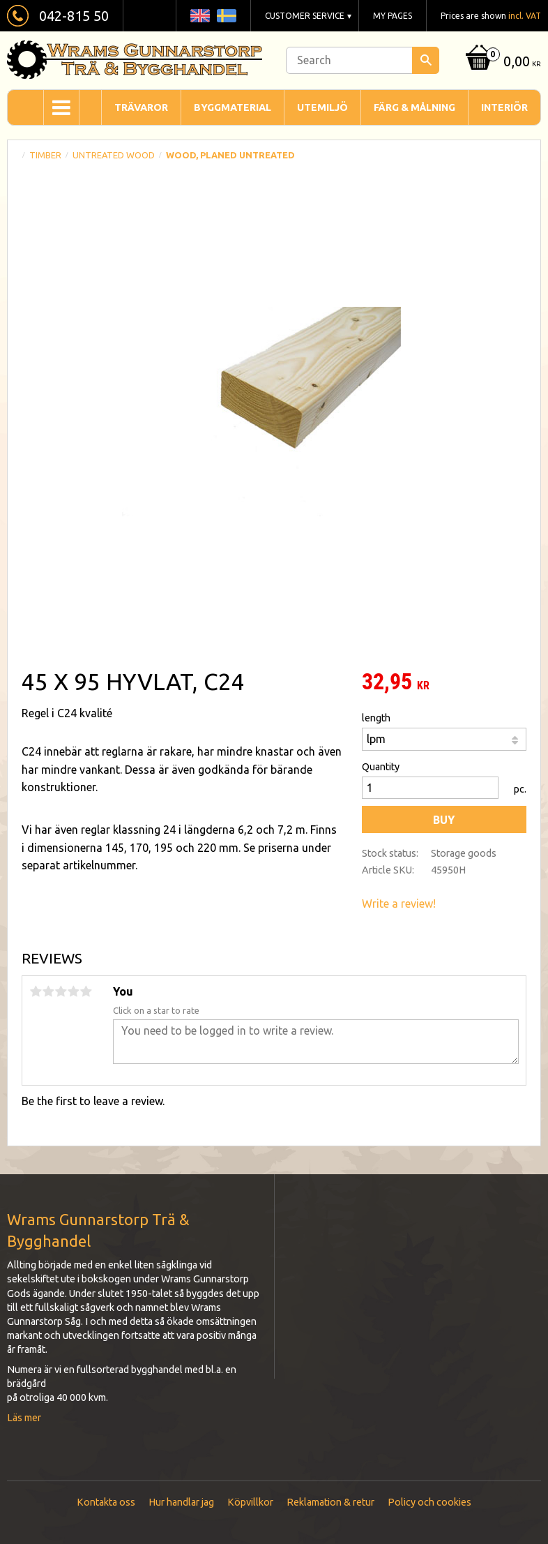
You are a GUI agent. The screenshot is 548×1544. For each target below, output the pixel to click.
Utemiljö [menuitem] (322, 107)
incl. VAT (524, 15)
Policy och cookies (429, 1502)
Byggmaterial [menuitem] (232, 107)
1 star (35, 991)
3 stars (60, 991)
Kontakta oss (106, 1502)
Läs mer (24, 1417)
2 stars (48, 991)
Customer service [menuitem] (304, 15)
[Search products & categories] (362, 60)
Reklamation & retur (330, 1502)
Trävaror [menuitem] (141, 107)
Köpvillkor (250, 1502)
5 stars (85, 991)
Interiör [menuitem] (504, 107)
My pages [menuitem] (392, 15)
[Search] (425, 60)
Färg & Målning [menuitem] (414, 107)
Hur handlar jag (181, 1502)
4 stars (73, 991)
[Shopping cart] (502, 62)
